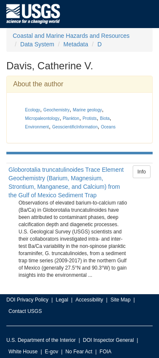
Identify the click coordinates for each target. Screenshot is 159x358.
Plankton (71, 118)
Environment (37, 127)
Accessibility (89, 300)
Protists (90, 118)
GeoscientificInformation (75, 127)
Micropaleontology (42, 118)
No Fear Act (78, 352)
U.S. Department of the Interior (40, 340)
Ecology (32, 110)
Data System (37, 44)
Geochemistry (56, 110)
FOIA (106, 352)
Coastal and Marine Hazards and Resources (71, 35)
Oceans (108, 127)
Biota (105, 118)
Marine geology (87, 110)
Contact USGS (25, 311)
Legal (62, 300)
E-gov (51, 352)
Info (141, 172)
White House (23, 352)
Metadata (76, 44)
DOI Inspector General (108, 340)
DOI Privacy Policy (27, 300)
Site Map (120, 300)
